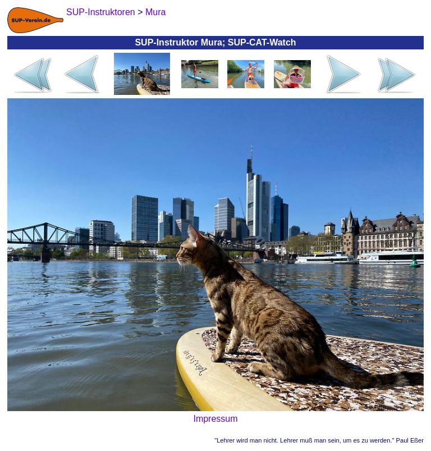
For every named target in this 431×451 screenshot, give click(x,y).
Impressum (215, 418)
